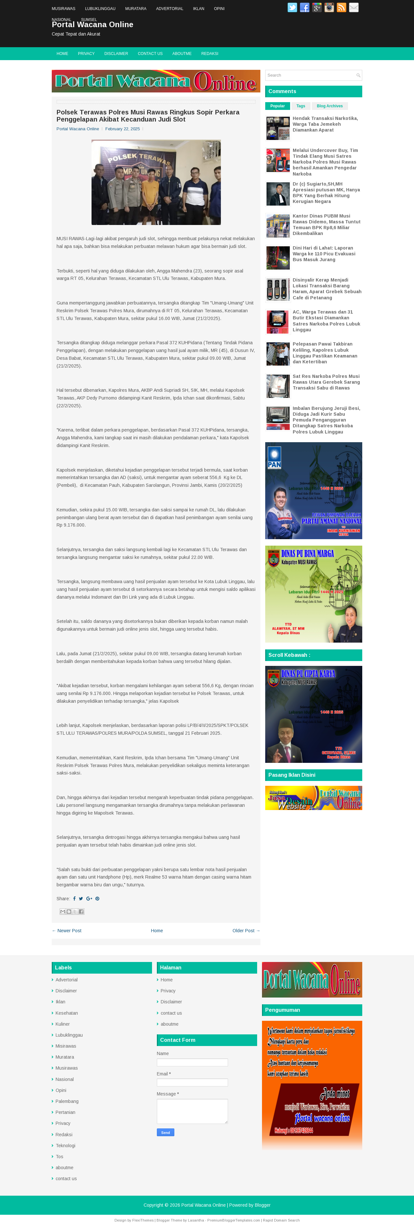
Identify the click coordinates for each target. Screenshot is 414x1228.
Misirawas (66, 1046)
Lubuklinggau (100, 8)
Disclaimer (116, 53)
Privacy (86, 53)
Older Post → (246, 930)
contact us (150, 53)
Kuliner (63, 1024)
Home (62, 53)
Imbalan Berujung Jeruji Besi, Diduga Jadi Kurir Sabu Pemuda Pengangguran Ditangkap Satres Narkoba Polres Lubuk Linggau (326, 420)
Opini (219, 8)
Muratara (136, 8)
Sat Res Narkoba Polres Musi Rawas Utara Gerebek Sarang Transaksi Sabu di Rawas (326, 382)
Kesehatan (67, 1013)
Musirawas (63, 8)
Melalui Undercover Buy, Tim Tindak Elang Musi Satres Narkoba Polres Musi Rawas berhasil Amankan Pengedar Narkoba (325, 162)
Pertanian (65, 1112)
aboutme (181, 53)
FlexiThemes (143, 1220)
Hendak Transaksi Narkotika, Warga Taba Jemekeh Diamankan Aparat (325, 124)
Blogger (263, 1205)
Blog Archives (330, 106)
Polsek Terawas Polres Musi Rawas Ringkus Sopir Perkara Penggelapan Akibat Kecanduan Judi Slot (148, 116)
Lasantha (196, 1220)
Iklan (198, 8)
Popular (277, 106)
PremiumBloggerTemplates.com (233, 1220)
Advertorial (169, 8)
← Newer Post (67, 930)
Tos (59, 1156)
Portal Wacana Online (203, 1205)
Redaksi (209, 53)
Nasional (61, 19)
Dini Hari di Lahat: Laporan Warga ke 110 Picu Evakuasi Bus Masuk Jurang (324, 253)
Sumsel (89, 19)
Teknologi (65, 1145)
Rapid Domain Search (281, 1220)
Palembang (67, 1101)
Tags (301, 106)
